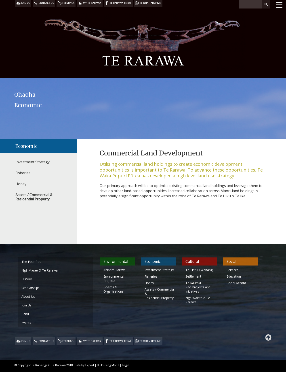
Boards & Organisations (113, 289)
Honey (20, 183)
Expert (89, 365)
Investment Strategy (32, 161)
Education (234, 276)
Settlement (193, 276)
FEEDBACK (68, 341)
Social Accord (236, 283)
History (26, 279)
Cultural (192, 261)
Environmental (115, 261)
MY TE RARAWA (92, 341)
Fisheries (22, 172)
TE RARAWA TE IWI (120, 341)
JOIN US (25, 341)
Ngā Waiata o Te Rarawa (197, 300)
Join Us (26, 305)
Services (232, 270)
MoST (115, 365)
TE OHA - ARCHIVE (150, 341)
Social (231, 261)
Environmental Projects (113, 278)
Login (125, 365)
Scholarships (30, 288)
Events (26, 323)
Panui (25, 314)
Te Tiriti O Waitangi (199, 270)
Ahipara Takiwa (114, 270)
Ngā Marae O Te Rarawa (39, 270)
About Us (28, 296)
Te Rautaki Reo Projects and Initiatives (197, 287)
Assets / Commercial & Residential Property (34, 197)
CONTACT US (46, 341)
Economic (26, 146)
